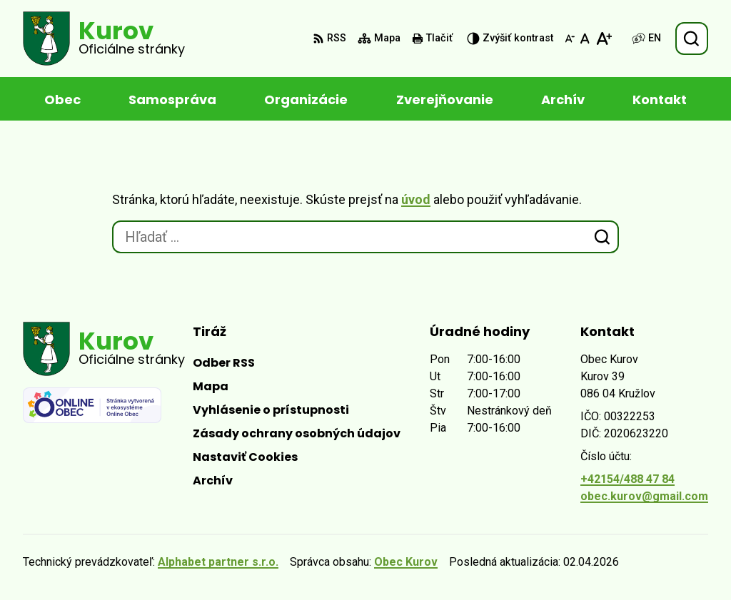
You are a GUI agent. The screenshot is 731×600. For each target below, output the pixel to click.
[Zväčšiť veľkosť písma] (604, 39)
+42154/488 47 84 (627, 479)
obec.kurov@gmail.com (644, 496)
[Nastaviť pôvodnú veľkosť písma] (585, 39)
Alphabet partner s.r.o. (218, 562)
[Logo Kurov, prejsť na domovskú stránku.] (104, 38)
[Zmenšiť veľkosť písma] (570, 39)
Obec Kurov (406, 562)
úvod (415, 199)
